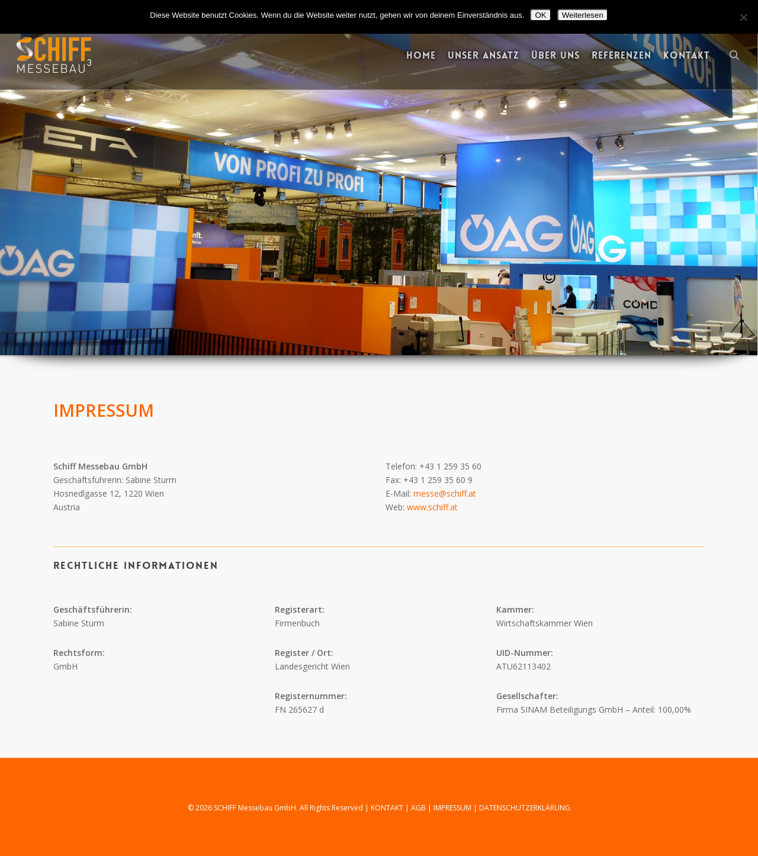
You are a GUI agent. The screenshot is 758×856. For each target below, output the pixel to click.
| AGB (416, 808)
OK (540, 15)
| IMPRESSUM (450, 808)
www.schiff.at (432, 507)
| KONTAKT (385, 808)
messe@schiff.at (444, 493)
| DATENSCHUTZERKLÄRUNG (521, 808)
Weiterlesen (582, 15)
